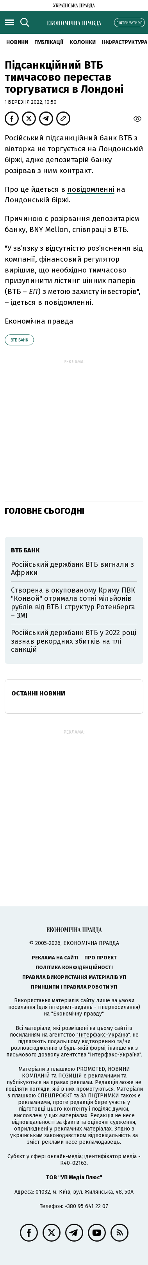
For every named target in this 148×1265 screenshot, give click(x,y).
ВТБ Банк (19, 340)
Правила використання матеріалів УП (74, 977)
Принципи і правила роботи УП (74, 987)
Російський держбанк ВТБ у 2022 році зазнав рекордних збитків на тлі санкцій (73, 641)
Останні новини (38, 693)
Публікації (48, 42)
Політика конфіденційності (74, 967)
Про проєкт (100, 958)
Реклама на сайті (55, 958)
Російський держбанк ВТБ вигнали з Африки (72, 568)
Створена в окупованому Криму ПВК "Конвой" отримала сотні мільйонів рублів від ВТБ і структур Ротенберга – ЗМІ (73, 603)
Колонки (83, 42)
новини (17, 42)
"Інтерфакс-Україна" (103, 1034)
